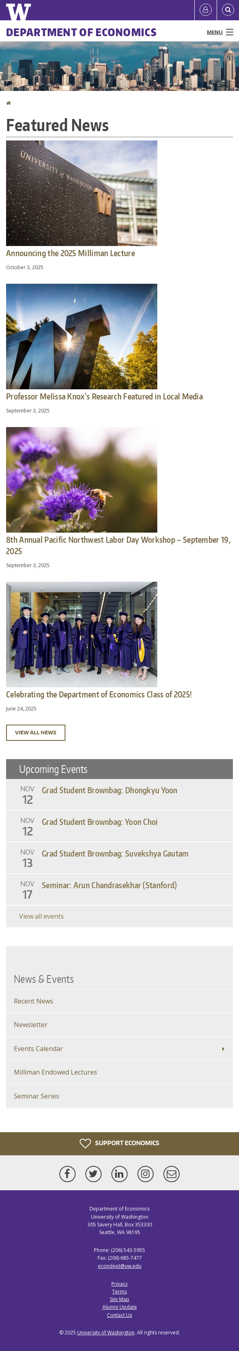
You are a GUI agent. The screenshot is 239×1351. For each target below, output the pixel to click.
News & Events (44, 978)
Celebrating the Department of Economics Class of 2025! (99, 694)
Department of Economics (81, 32)
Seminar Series (36, 1096)
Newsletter (31, 1024)
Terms (119, 1291)
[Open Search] (228, 10)
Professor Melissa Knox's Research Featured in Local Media (104, 396)
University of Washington (106, 1332)
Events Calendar (38, 1048)
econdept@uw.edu (119, 1266)
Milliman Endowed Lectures (55, 1072)
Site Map (119, 1299)
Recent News (33, 1001)
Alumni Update (119, 1307)
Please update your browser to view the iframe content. (119, 843)
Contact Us (119, 1315)
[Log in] (206, 10)
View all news (35, 732)
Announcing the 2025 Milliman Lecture (70, 253)
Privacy (119, 1283)
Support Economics (119, 1143)
